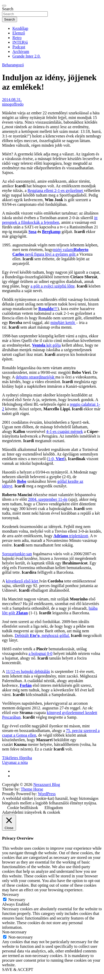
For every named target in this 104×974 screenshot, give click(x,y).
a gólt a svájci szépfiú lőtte (52, 286)
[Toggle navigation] (4, 5)
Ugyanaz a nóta (15, 762)
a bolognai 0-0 (40, 653)
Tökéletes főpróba (17, 758)
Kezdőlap (20, 28)
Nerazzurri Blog (46, 784)
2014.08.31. (12, 99)
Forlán (25, 685)
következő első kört (22, 581)
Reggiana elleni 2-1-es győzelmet (56, 190)
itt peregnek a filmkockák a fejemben (50, 220)
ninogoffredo (12, 104)
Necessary (16, 899)
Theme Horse (32, 789)
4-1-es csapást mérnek (64, 431)
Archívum (20, 51)
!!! (48, 309)
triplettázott (70, 536)
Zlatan (22, 613)
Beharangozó (13, 65)
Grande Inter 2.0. (26, 56)
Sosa (32, 231)
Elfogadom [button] (54, 807)
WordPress (47, 794)
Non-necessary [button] (14, 932)
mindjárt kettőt (63, 322)
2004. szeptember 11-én (47, 499)
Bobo (21, 481)
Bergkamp (51, 231)
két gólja (46, 345)
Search (7, 9)
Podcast (18, 47)
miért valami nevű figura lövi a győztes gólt (50, 251)
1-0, (56, 459)
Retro (17, 37)
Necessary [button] (10, 894)
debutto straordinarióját (35, 377)
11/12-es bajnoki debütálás (28, 671)
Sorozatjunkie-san (17, 554)
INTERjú (20, 42)
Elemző (18, 33)
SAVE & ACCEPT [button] (17, 969)
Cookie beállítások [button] (22, 807)
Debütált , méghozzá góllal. (42, 635)
